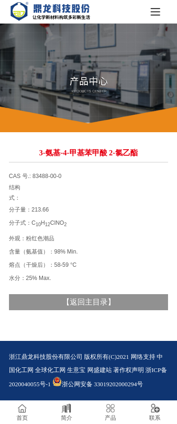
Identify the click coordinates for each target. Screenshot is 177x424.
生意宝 (76, 369)
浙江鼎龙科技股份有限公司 (46, 356)
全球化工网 (50, 369)
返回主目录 (89, 302)
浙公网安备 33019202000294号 (97, 384)
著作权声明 (128, 369)
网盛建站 (99, 369)
